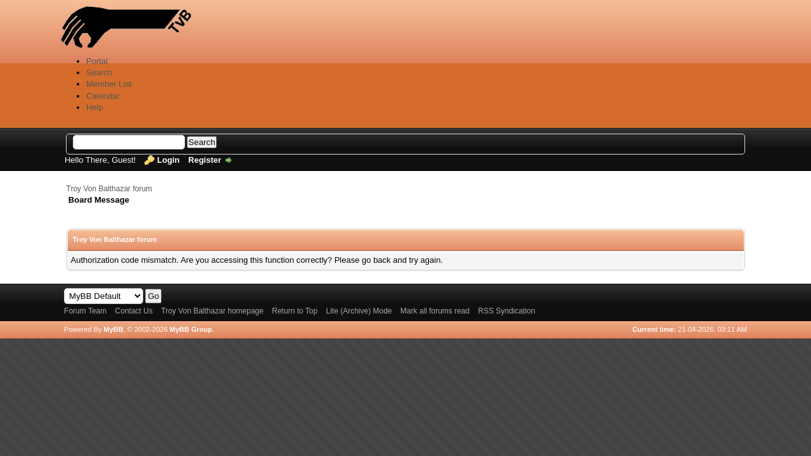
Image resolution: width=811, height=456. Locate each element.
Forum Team (85, 311)
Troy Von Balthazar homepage (212, 311)
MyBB (113, 329)
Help (94, 107)
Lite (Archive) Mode (359, 311)
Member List (109, 84)
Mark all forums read (434, 311)
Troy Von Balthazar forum (110, 188)
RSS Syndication (506, 311)
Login (168, 160)
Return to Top (294, 311)
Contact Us (134, 311)
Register (204, 160)
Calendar (103, 96)
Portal (97, 61)
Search (99, 72)
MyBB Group (191, 329)
